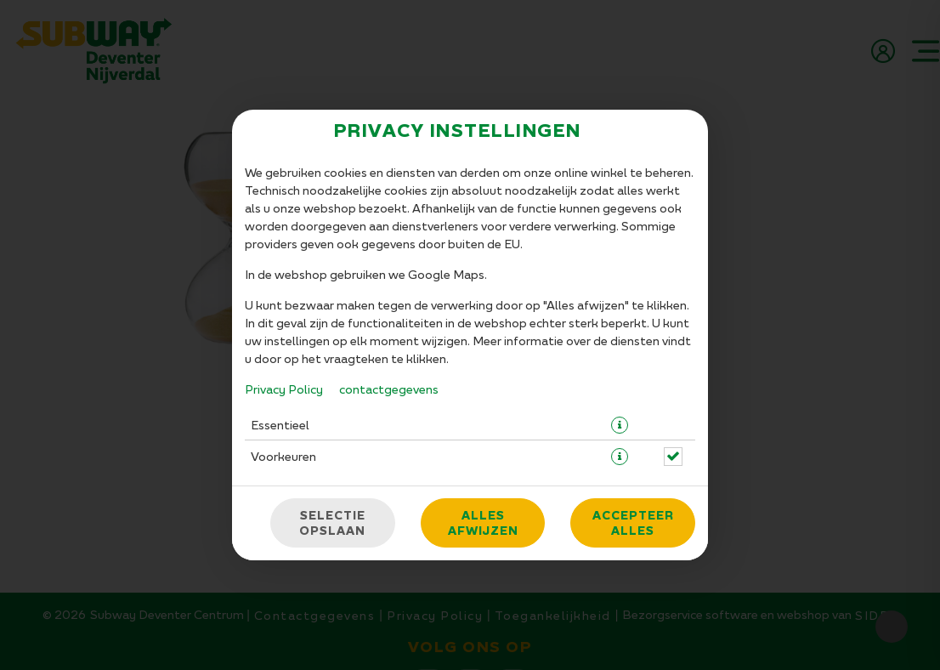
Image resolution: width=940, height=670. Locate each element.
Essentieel (280, 322)
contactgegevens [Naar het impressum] (389, 286)
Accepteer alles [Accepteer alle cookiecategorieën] (633, 420)
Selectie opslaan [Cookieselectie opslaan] (332, 420)
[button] (619, 322)
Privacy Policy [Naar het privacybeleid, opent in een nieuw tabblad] (284, 286)
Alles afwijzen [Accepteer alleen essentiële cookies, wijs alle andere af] (483, 420)
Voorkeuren (283, 353)
